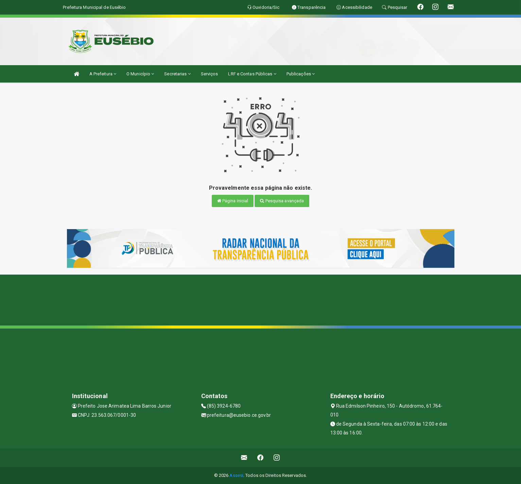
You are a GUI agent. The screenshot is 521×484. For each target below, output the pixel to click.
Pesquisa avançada (282, 200)
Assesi (236, 475)
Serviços (209, 73)
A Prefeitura (102, 73)
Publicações (300, 73)
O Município (140, 73)
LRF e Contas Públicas (252, 73)
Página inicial (232, 200)
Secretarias (177, 73)
